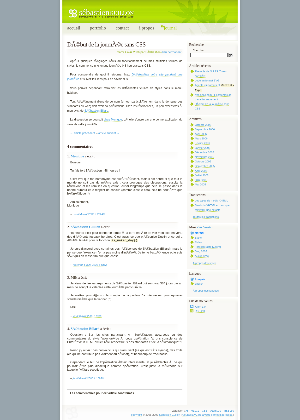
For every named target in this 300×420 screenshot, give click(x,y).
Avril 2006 (201, 133)
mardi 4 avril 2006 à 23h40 (88, 214)
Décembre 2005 (204, 152)
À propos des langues (206, 290)
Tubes (198, 242)
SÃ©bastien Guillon (85, 227)
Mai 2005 (200, 184)
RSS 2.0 (200, 311)
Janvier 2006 (202, 147)
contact (122, 27)
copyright (136, 414)
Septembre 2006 (205, 129)
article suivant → (109, 133)
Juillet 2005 (202, 175)
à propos (146, 27)
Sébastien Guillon (169, 414)
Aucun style (202, 255)
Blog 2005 (201, 251)
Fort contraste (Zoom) (208, 246)
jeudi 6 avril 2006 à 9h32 (87, 316)
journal (170, 27)
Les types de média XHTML (211, 200)
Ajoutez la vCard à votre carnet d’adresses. (207, 414)
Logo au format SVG (207, 80)
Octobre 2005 (203, 161)
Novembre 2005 (204, 156)
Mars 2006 (201, 138)
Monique (77, 156)
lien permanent (171, 52)
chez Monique (113, 119)
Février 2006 (202, 143)
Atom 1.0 (200, 306)
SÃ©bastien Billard (96, 110)
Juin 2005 (201, 179)
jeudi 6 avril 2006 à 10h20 (88, 378)
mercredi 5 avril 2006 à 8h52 (90, 264)
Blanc (198, 237)
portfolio (98, 27)
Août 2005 (201, 170)
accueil (73, 27)
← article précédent (82, 133)
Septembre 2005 (205, 166)
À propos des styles (204, 263)
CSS (204, 410)
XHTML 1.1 (192, 410)
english (199, 283)
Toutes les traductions (206, 216)
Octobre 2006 (203, 124)
